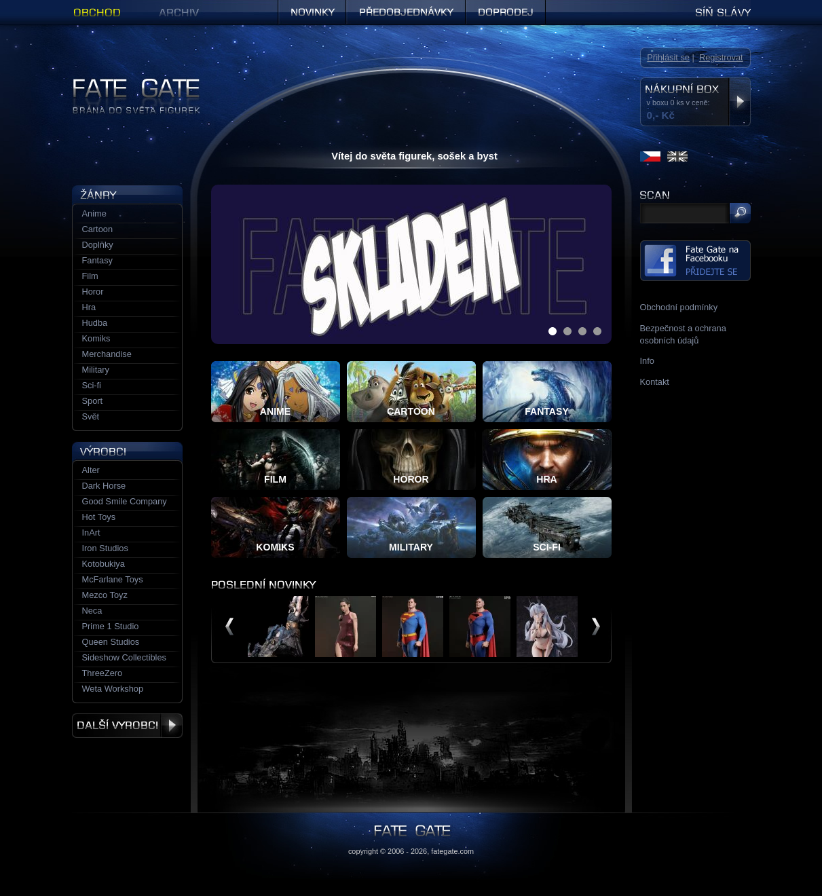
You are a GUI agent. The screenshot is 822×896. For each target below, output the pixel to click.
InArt (91, 532)
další (596, 626)
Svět (91, 416)
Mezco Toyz (105, 595)
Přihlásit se (668, 57)
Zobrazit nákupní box (739, 101)
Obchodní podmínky (679, 307)
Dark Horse (104, 486)
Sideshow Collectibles (124, 657)
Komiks (96, 338)
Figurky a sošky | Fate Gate (125, 83)
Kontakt (654, 382)
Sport (92, 401)
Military (96, 370)
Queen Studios (111, 642)
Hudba (95, 323)
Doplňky (97, 245)
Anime (94, 213)
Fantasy (97, 260)
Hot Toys (99, 517)
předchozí (229, 626)
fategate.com (452, 851)
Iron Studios (105, 548)
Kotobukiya (103, 564)
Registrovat (721, 57)
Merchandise (107, 354)
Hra (89, 307)
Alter (91, 470)
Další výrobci (127, 725)
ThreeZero (102, 673)
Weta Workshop (113, 689)
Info (647, 361)
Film (90, 276)
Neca (92, 610)
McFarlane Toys (112, 579)
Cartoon (97, 229)
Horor (93, 291)
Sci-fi (91, 385)
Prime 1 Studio (110, 626)
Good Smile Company (124, 501)
